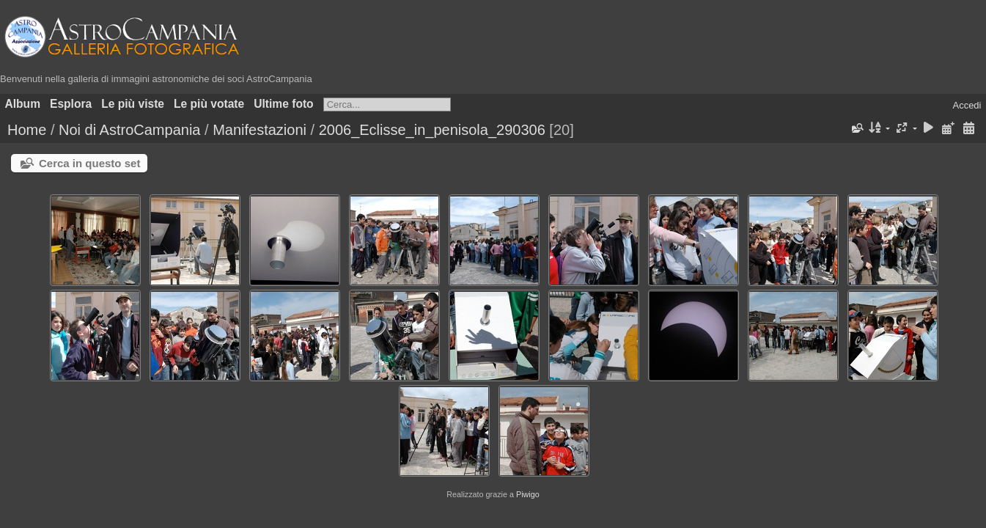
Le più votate (209, 104)
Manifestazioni (259, 130)
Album (23, 104)
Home (26, 130)
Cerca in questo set (89, 163)
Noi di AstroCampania (129, 130)
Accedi (966, 105)
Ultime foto (283, 104)
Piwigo (528, 494)
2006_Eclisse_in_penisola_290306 (432, 130)
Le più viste (132, 104)
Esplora (71, 104)
